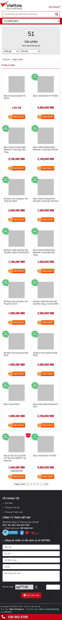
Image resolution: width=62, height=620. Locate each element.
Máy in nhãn (18, 60)
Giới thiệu (9, 503)
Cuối (46, 484)
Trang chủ (6, 60)
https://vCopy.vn (16, 609)
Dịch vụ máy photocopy (49, 609)
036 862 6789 (18, 617)
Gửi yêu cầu (31, 595)
